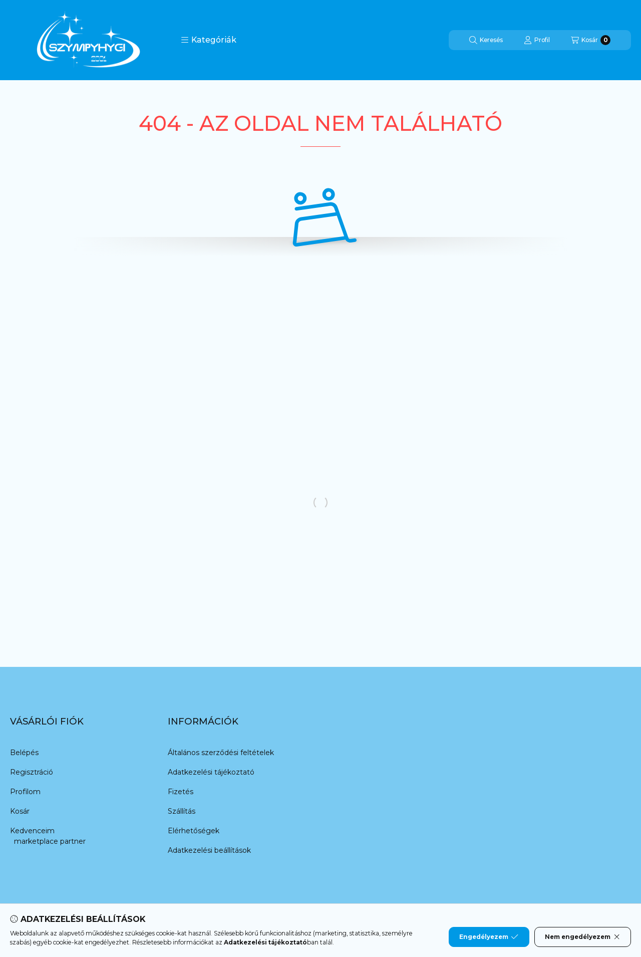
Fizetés (180, 791)
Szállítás (181, 811)
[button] (208, 40)
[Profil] (536, 40)
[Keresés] (486, 40)
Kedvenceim (32, 830)
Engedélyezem (488, 937)
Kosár (20, 811)
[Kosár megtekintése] (590, 40)
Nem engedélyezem (582, 937)
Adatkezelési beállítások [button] (209, 850)
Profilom (25, 791)
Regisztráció (31, 772)
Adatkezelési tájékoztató (211, 772)
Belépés (24, 752)
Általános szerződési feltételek (221, 752)
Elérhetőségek (193, 830)
